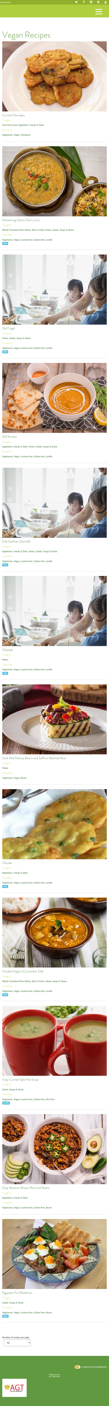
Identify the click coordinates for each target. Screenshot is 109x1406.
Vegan (17, 134)
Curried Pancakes (13, 115)
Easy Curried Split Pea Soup (20, 1079)
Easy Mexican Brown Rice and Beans (26, 1188)
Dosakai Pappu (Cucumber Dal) (23, 971)
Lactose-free (27, 239)
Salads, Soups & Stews (63, 229)
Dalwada (7, 650)
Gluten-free (39, 239)
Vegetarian (7, 134)
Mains (48, 229)
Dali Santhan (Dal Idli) (16, 541)
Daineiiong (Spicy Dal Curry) (21, 220)
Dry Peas (50, 1099)
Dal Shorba (9, 437)
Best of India (38, 229)
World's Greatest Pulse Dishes (16, 229)
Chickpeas (25, 134)
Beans (24, 777)
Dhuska (7, 863)
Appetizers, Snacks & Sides (31, 125)
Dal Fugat (8, 328)
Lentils (49, 239)
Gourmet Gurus (9, 125)
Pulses (13, 14)
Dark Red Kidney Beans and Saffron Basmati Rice (34, 758)
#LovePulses (5, 2)
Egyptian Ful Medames (17, 1293)
